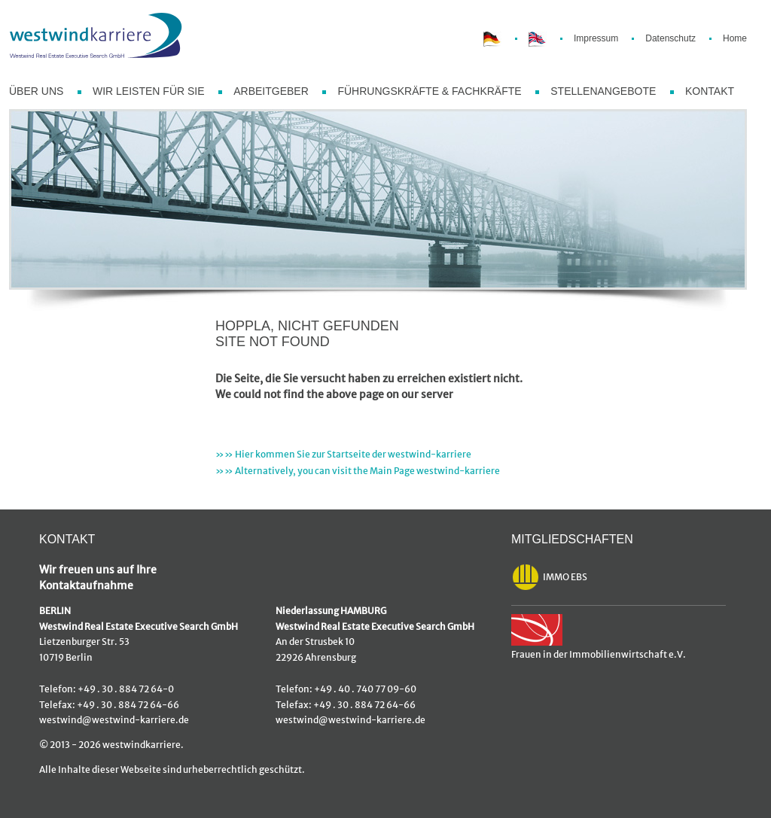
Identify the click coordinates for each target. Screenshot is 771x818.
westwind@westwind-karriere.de (114, 720)
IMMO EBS (549, 577)
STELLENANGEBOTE (603, 91)
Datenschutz (670, 38)
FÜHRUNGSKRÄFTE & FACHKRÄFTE (429, 91)
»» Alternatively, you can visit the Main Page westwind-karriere (357, 471)
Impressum (596, 38)
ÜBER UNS (36, 91)
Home (735, 38)
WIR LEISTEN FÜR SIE (149, 91)
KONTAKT (709, 91)
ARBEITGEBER (271, 91)
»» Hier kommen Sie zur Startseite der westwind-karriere (343, 454)
